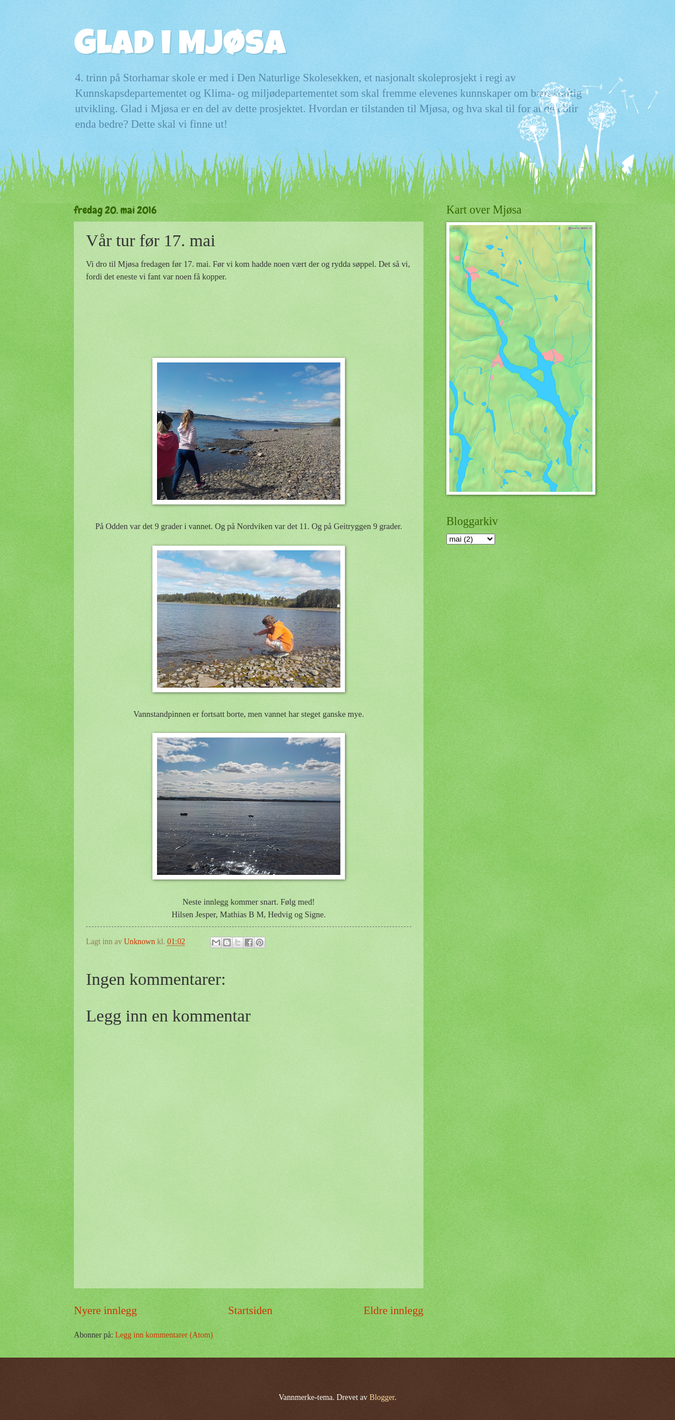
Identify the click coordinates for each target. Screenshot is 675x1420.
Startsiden (250, 1310)
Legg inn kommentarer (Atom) (164, 1335)
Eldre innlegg (393, 1310)
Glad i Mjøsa (180, 47)
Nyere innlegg (105, 1310)
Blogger (382, 1397)
